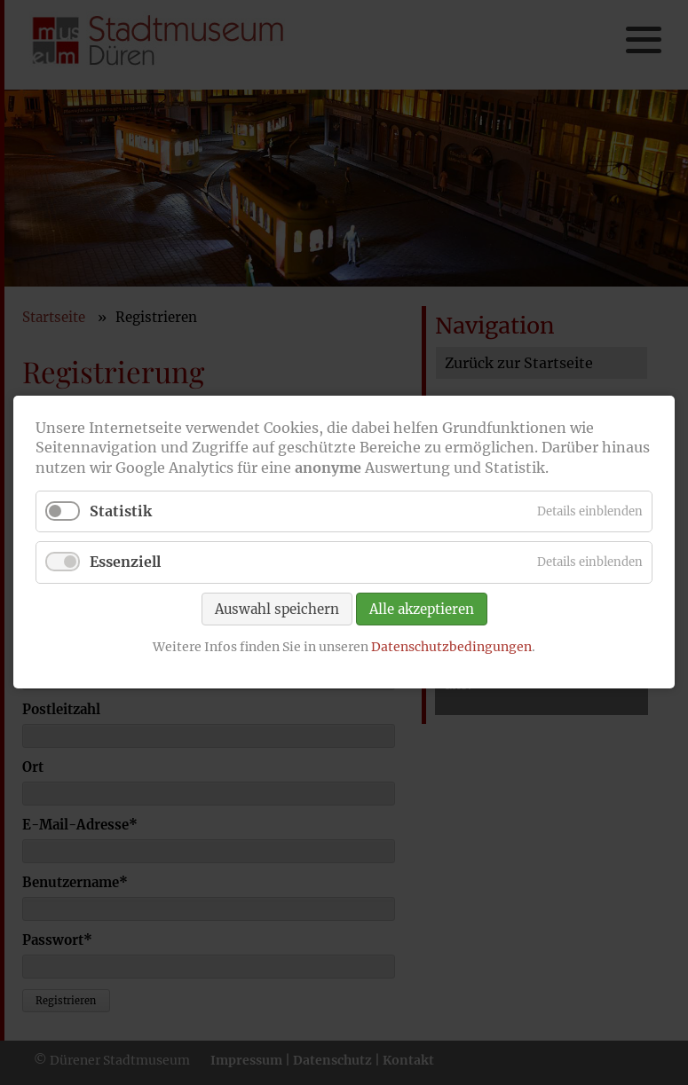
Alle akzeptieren (421, 609)
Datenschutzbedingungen (451, 647)
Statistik (121, 512)
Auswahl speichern (277, 609)
